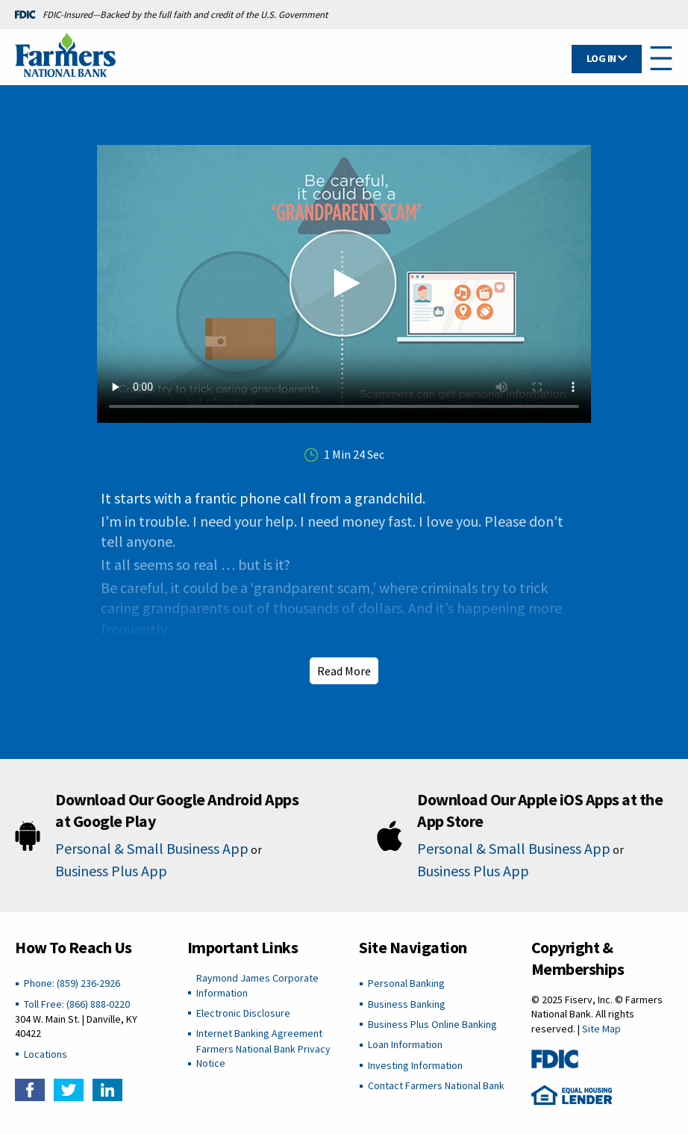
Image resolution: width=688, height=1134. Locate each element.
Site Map (601, 1028)
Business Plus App (111, 870)
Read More (344, 670)
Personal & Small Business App (151, 848)
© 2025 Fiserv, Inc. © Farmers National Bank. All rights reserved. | (597, 1014)
